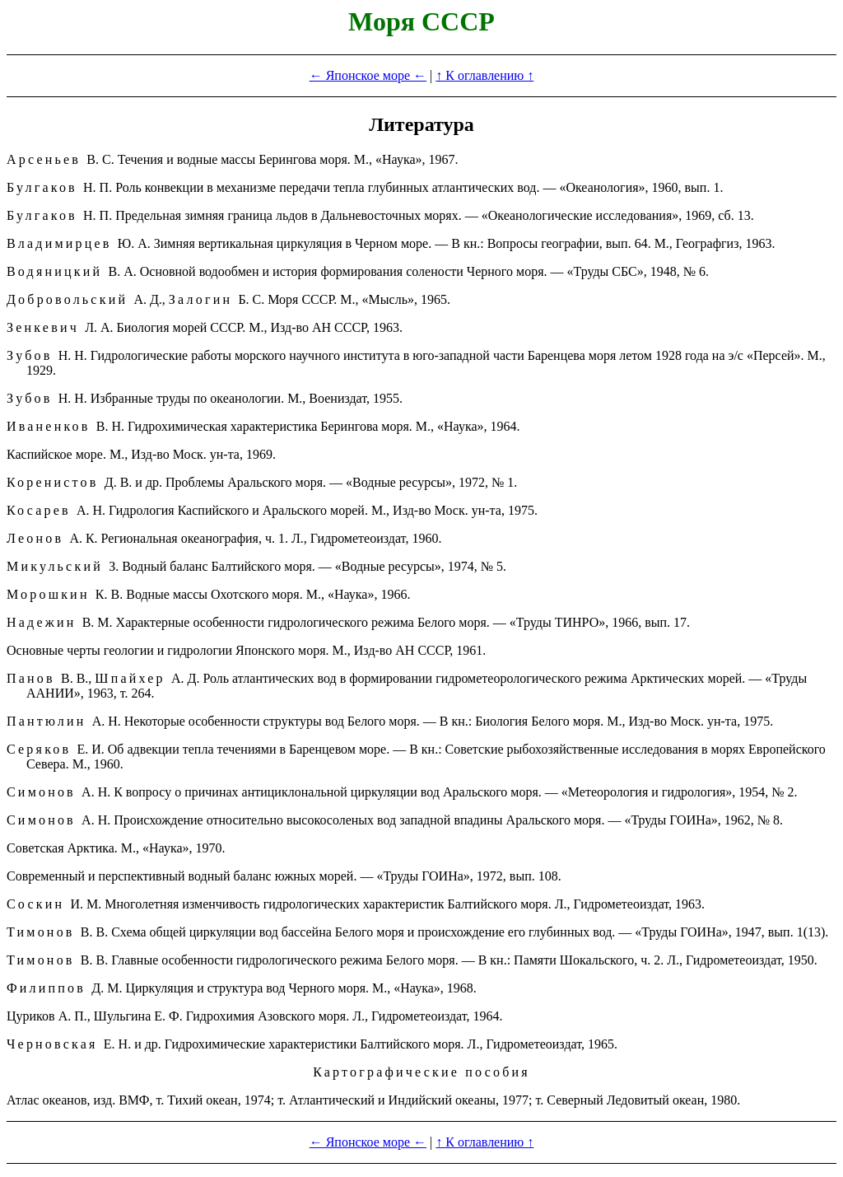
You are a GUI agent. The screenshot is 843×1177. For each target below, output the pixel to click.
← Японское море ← (368, 75)
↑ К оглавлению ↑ (484, 75)
